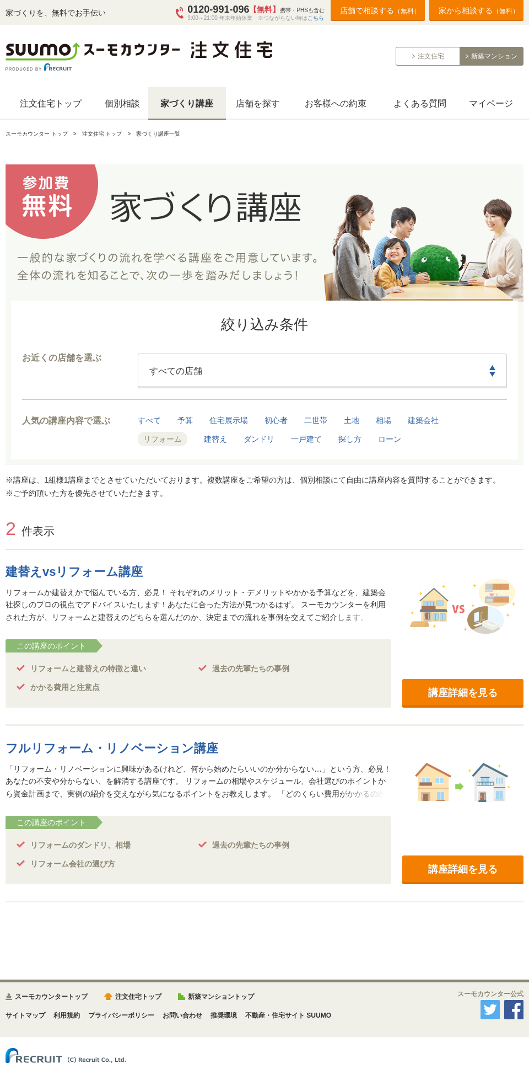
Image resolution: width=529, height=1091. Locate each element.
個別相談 (122, 103)
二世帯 (315, 420)
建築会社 (423, 420)
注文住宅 (431, 56)
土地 (351, 420)
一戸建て (306, 439)
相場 (383, 420)
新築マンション (494, 56)
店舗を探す (258, 103)
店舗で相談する (380, 10)
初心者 (276, 420)
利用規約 (66, 1015)
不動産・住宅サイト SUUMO (288, 1015)
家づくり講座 (186, 103)
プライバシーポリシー (121, 1015)
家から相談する (479, 10)
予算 (185, 420)
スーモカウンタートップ (51, 996)
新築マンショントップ (221, 996)
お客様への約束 (335, 103)
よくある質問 (419, 103)
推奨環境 (223, 1015)
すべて (149, 420)
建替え (215, 439)
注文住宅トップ (51, 103)
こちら (315, 18)
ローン (389, 439)
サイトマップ (25, 1015)
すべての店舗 (175, 371)
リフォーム (162, 439)
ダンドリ (259, 439)
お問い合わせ (182, 1015)
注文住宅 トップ (102, 134)
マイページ (491, 103)
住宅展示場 (228, 420)
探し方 (349, 439)
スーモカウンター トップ (37, 134)
